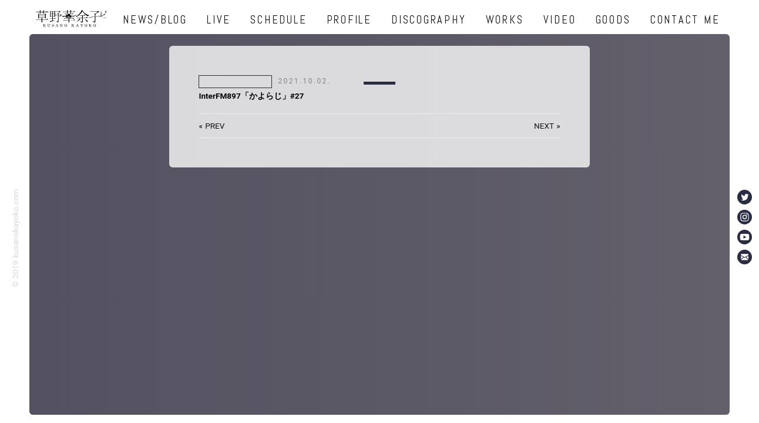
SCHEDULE (278, 19)
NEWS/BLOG (155, 19)
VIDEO (559, 19)
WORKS (505, 19)
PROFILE (349, 19)
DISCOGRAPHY (428, 19)
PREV (214, 125)
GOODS (613, 19)
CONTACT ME (685, 19)
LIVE (219, 19)
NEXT (544, 125)
